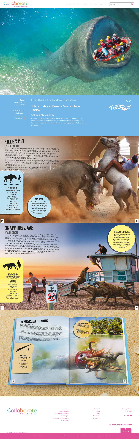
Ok (107, 436)
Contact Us (96, 418)
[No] (137, 436)
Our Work (68, 4)
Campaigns (65, 416)
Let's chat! (19, 118)
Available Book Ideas (62, 413)
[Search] (119, 4)
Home (33, 100)
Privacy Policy (127, 409)
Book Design (19, 102)
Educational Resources (61, 418)
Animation (65, 409)
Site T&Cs (129, 411)
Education (20, 105)
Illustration (65, 420)
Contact (102, 4)
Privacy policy (114, 436)
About (98, 411)
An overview (77, 4)
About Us (85, 4)
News (91, 4)
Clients (97, 4)
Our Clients (96, 416)
